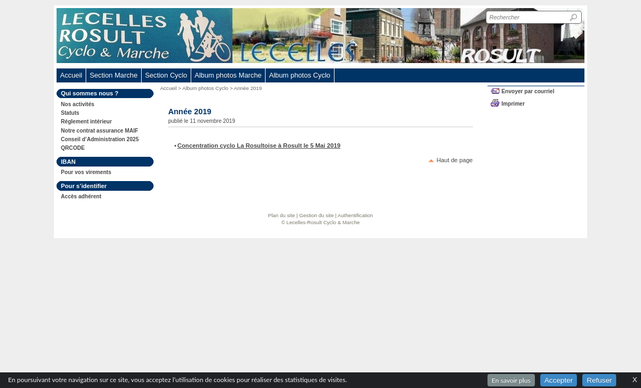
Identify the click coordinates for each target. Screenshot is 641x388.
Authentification (355, 215)
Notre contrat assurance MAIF (99, 131)
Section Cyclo (166, 75)
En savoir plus (511, 380)
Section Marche (113, 75)
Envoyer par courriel (527, 91)
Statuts (70, 113)
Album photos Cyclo (205, 88)
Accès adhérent (81, 196)
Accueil (71, 75)
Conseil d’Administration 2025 (100, 139)
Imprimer (513, 104)
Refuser (599, 380)
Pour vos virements (86, 172)
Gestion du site (316, 215)
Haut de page (454, 160)
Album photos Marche (227, 75)
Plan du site (281, 215)
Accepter (559, 380)
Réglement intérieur (86, 121)
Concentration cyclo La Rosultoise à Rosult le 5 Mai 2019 (258, 145)
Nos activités (77, 104)
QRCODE (73, 148)
